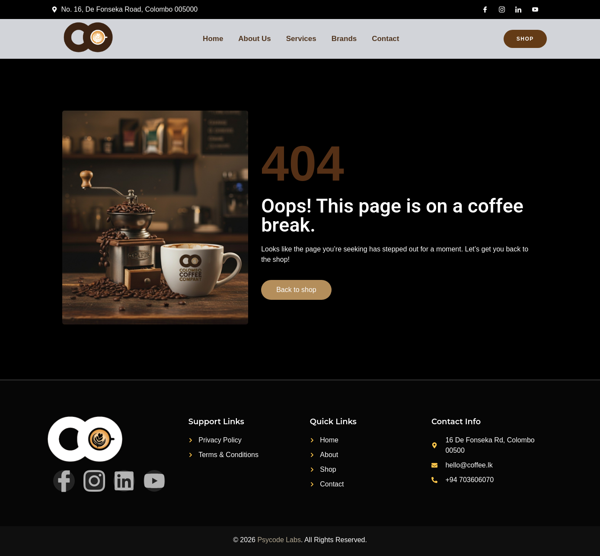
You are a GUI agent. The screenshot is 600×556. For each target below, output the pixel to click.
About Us (254, 39)
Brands (345, 39)
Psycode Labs (279, 539)
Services (302, 39)
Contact (386, 39)
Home (212, 39)
